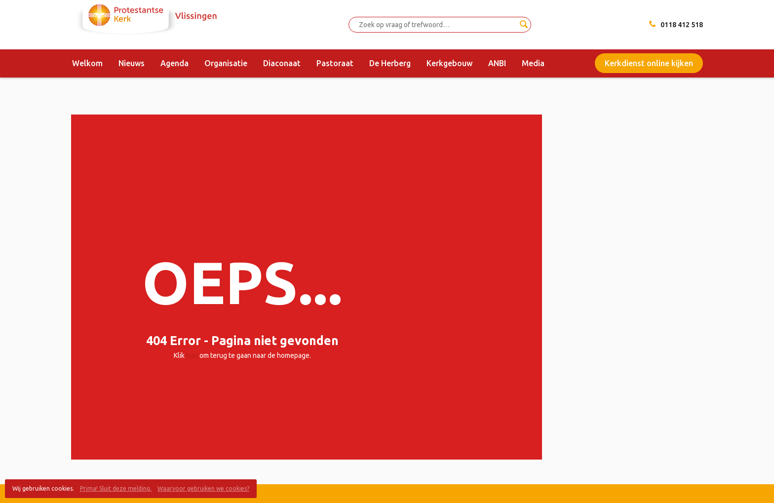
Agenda (174, 63)
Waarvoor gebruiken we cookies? (203, 488)
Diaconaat (282, 63)
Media (533, 63)
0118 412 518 (681, 25)
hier (192, 355)
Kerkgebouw (449, 63)
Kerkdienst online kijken (649, 63)
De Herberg (390, 63)
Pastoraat (334, 63)
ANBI (497, 63)
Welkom (87, 63)
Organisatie (225, 63)
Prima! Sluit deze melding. (116, 488)
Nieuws (131, 63)
